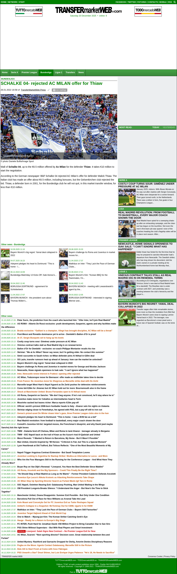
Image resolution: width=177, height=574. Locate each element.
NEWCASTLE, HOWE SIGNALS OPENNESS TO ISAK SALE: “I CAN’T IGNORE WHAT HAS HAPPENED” (145, 246)
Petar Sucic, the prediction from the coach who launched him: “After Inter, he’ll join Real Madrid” (64, 320)
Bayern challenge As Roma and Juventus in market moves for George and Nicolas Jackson (61, 366)
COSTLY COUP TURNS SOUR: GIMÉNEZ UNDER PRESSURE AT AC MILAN (146, 185)
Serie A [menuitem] (14, 72)
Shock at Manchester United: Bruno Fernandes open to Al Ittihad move (51, 392)
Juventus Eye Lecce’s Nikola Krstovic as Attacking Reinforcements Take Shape (55, 477)
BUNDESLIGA (125, 300)
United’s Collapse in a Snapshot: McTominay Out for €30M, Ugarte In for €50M (55, 506)
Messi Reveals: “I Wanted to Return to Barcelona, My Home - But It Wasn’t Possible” (58, 438)
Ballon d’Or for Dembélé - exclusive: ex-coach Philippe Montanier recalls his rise (56, 348)
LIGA (121, 209)
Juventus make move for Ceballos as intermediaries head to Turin (49, 399)
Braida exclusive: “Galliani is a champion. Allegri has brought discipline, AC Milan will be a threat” (64, 331)
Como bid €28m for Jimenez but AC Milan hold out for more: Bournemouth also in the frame (61, 388)
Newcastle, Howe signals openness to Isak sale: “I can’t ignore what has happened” (58, 370)
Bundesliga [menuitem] (45, 72)
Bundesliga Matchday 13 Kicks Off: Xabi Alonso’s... (34, 275)
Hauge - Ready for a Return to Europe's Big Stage (41, 520)
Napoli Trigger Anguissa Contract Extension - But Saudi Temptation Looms (53, 452)
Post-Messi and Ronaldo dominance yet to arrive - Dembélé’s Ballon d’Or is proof (56, 334)
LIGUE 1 (123, 271)
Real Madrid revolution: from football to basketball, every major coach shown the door (59, 420)
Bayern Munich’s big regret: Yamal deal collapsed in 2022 (45, 363)
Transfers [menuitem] (70, 72)
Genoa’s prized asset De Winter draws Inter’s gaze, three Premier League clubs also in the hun (63, 413)
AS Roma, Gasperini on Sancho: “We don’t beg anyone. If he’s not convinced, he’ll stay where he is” (65, 395)
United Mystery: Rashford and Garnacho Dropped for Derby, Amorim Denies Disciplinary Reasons (64, 542)
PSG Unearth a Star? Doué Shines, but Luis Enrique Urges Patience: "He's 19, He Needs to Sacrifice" (66, 552)
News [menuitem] (81, 72)
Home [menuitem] (4, 72)
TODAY (155, 127)
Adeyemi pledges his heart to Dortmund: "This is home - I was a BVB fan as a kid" (57, 417)
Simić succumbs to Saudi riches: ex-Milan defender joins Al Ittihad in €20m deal (55, 356)
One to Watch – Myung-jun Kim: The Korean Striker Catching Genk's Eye (52, 517)
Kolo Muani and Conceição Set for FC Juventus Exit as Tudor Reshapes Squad (55, 502)
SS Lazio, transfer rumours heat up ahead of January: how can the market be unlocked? (59, 359)
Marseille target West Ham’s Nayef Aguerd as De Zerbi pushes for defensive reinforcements (61, 384)
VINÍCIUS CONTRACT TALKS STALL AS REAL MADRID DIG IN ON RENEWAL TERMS (144, 276)
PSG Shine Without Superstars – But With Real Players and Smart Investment (54, 527)
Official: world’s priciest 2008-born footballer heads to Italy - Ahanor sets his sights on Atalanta (63, 406)
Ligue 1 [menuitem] (58, 72)
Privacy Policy (169, 556)
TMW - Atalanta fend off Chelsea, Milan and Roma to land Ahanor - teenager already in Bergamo (63, 431)
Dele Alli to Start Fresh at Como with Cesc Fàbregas (42, 549)
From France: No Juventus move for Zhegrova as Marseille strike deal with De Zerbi (57, 381)
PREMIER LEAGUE (128, 240)
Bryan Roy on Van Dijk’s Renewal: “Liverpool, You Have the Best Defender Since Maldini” (60, 467)
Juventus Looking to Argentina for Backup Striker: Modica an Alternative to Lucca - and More (62, 456)
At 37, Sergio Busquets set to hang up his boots (40, 338)
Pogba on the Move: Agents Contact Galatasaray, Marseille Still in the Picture (54, 545)
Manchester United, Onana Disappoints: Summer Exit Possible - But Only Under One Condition (63, 495)
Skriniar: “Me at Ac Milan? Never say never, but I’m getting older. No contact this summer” (61, 352)
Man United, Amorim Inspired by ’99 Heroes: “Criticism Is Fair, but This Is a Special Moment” (62, 442)
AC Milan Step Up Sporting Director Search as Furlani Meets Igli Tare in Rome (54, 481)
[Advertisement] (26, 215)
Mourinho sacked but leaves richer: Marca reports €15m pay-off (48, 402)
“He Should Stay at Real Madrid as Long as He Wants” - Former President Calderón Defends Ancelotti (66, 474)
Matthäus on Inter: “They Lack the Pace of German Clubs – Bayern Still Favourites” (57, 510)
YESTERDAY (169, 127)
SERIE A (123, 180)
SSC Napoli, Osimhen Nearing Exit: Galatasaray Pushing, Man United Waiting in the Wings (61, 485)
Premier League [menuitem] (29, 72)
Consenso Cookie (155, 556)
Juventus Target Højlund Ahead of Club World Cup (41, 513)
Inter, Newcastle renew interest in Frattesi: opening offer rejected (48, 374)
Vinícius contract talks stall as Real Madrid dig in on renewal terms (49, 345)
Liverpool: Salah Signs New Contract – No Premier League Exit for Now (56, 531)
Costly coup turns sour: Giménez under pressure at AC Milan (46, 341)
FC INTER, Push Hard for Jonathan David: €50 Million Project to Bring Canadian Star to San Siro (63, 524)
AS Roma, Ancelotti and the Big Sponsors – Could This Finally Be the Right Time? (57, 470)
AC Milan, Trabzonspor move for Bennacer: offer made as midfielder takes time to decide (60, 377)
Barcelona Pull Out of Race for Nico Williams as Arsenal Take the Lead (51, 499)
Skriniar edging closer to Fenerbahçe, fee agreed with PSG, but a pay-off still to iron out (59, 410)
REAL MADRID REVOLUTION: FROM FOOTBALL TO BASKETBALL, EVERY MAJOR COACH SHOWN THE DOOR (146, 215)
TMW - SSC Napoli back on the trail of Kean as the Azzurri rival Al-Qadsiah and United (58, 435)
